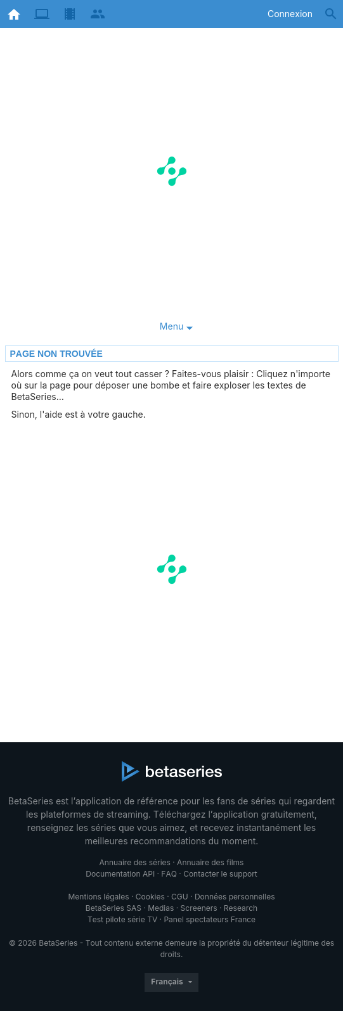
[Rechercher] (331, 14)
